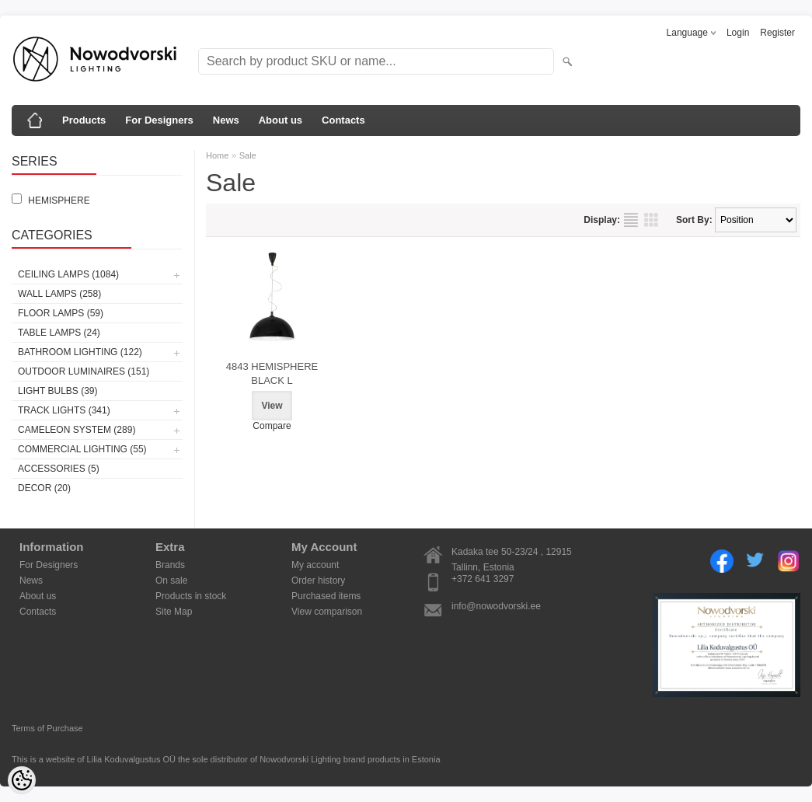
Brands (170, 565)
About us (280, 120)
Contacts (343, 120)
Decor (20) (44, 488)
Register (777, 32)
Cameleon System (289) (76, 429)
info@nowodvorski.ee (496, 606)
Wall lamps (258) (59, 293)
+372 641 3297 (482, 579)
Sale (247, 155)
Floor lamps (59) (60, 313)
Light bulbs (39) (57, 390)
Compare (272, 425)
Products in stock (190, 596)
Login (738, 32)
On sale (171, 580)
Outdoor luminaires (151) (83, 371)
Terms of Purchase (47, 728)
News (226, 120)
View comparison (326, 611)
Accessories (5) (58, 468)
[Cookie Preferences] (22, 780)
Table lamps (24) (59, 332)
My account (315, 565)
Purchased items (326, 596)
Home (217, 155)
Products (84, 120)
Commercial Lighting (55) (82, 449)
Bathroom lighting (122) (80, 352)
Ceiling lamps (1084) (68, 274)
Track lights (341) (64, 410)
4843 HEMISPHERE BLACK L (272, 373)
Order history (318, 580)
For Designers (159, 120)
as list (631, 220)
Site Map (173, 611)
